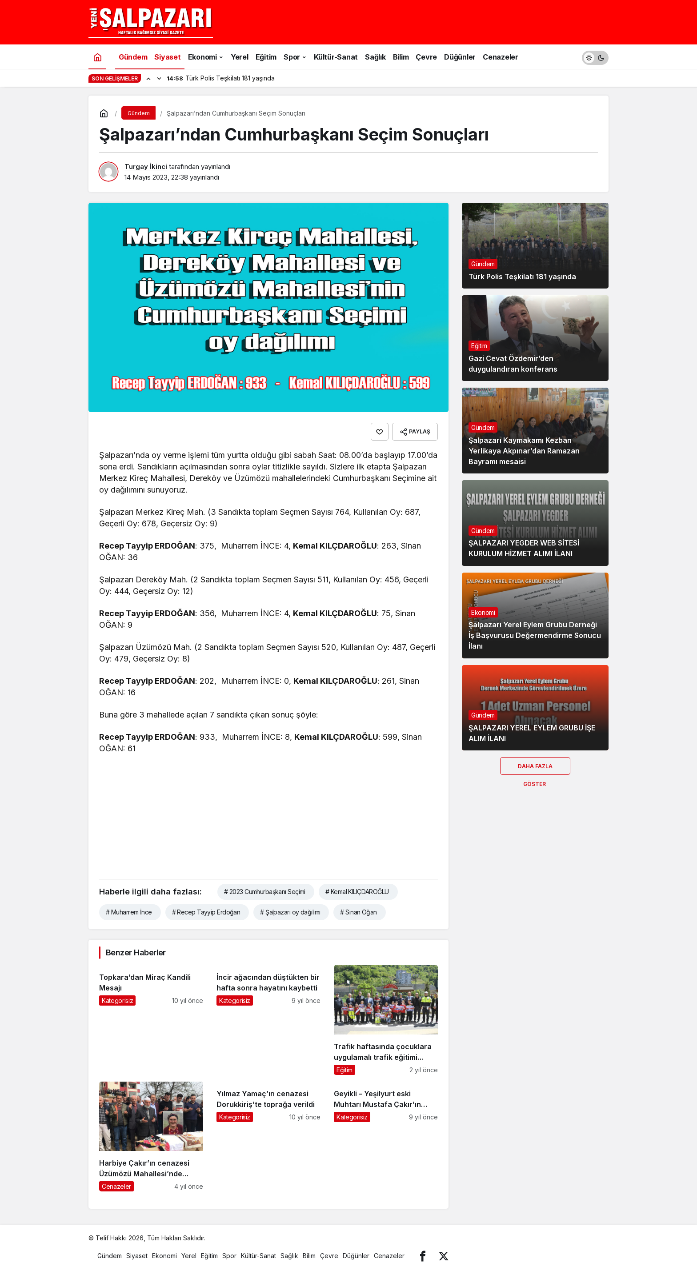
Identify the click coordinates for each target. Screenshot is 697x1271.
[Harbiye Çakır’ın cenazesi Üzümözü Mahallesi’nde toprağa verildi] (151, 1136)
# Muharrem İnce (129, 912)
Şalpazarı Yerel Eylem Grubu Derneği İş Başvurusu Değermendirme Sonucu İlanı (535, 636)
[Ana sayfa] (97, 56)
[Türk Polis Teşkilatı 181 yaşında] (535, 246)
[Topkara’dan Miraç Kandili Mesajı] (151, 1020)
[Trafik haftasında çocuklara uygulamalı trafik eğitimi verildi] (386, 1020)
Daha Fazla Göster (535, 769)
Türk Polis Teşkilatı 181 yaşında (522, 276)
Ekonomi (483, 612)
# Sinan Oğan (358, 912)
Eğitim (479, 345)
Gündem (483, 264)
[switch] (595, 56)
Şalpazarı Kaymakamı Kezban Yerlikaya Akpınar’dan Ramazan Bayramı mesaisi (524, 451)
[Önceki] (148, 78)
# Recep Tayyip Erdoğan (206, 912)
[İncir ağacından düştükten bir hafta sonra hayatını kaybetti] (268, 1020)
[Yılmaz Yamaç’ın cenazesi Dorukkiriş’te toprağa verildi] (268, 1136)
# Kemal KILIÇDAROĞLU (357, 891)
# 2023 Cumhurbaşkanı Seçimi (264, 891)
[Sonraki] (159, 78)
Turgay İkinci (145, 166)
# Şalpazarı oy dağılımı (290, 912)
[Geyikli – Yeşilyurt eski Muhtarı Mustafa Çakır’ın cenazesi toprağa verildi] (386, 1136)
